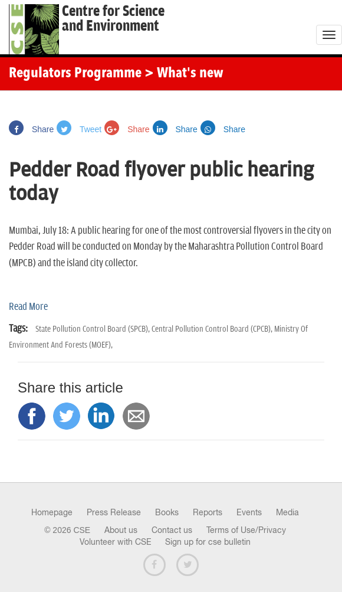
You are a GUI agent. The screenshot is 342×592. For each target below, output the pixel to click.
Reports (207, 512)
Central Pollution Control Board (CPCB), (213, 329)
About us (120, 530)
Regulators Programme (75, 74)
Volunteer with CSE (116, 542)
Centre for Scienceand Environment (113, 19)
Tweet (79, 129)
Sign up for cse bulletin (208, 542)
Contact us (172, 530)
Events (249, 512)
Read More (28, 307)
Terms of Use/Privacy (246, 530)
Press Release (114, 512)
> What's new (183, 74)
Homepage (52, 512)
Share (31, 129)
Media (287, 512)
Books (167, 512)
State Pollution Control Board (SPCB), (93, 329)
